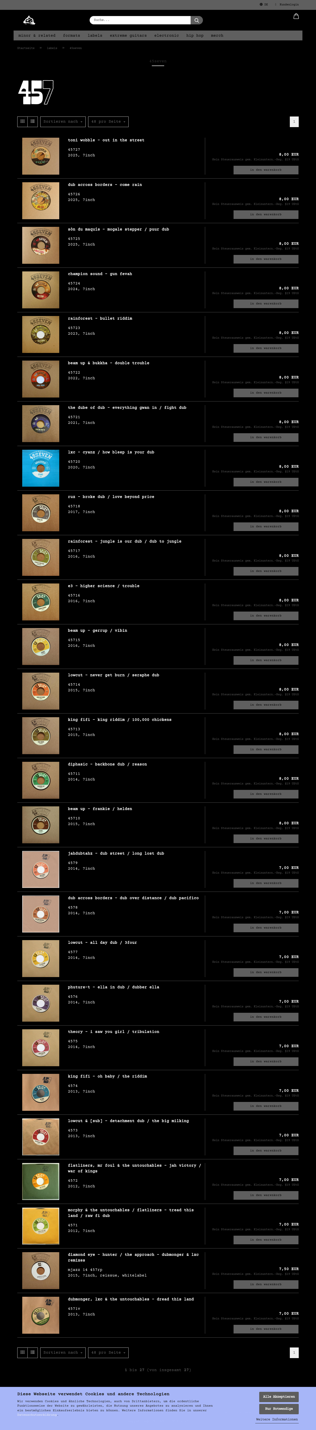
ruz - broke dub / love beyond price (111, 497)
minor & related (37, 35)
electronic (166, 35)
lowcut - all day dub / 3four (102, 943)
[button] (296, 20)
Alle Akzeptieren (279, 1397)
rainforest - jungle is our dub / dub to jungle (124, 541)
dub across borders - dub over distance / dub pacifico (133, 898)
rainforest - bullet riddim (100, 318)
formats (71, 35)
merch (217, 35)
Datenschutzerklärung (37, 1415)
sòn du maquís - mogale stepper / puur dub (118, 229)
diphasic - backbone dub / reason (107, 764)
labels (95, 35)
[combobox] (63, 121)
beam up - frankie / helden (100, 809)
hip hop (195, 35)
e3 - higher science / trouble (103, 586)
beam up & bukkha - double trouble (108, 363)
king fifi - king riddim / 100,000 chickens (120, 720)
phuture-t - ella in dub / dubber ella (113, 987)
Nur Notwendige (279, 1409)
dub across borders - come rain (105, 185)
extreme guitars (128, 35)
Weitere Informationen (277, 1420)
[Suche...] (197, 20)
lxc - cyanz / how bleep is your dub (111, 452)
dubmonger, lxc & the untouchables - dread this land (131, 1299)
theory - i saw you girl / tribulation (113, 1032)
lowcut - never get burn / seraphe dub (113, 675)
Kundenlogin (287, 4)
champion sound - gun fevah (100, 274)
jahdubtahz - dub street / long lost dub (116, 853)
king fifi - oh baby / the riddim (107, 1076)
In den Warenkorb (266, 170)
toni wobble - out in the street (106, 140)
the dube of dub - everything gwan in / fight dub (127, 408)
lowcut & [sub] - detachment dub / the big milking (128, 1121)
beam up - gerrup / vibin (97, 631)
